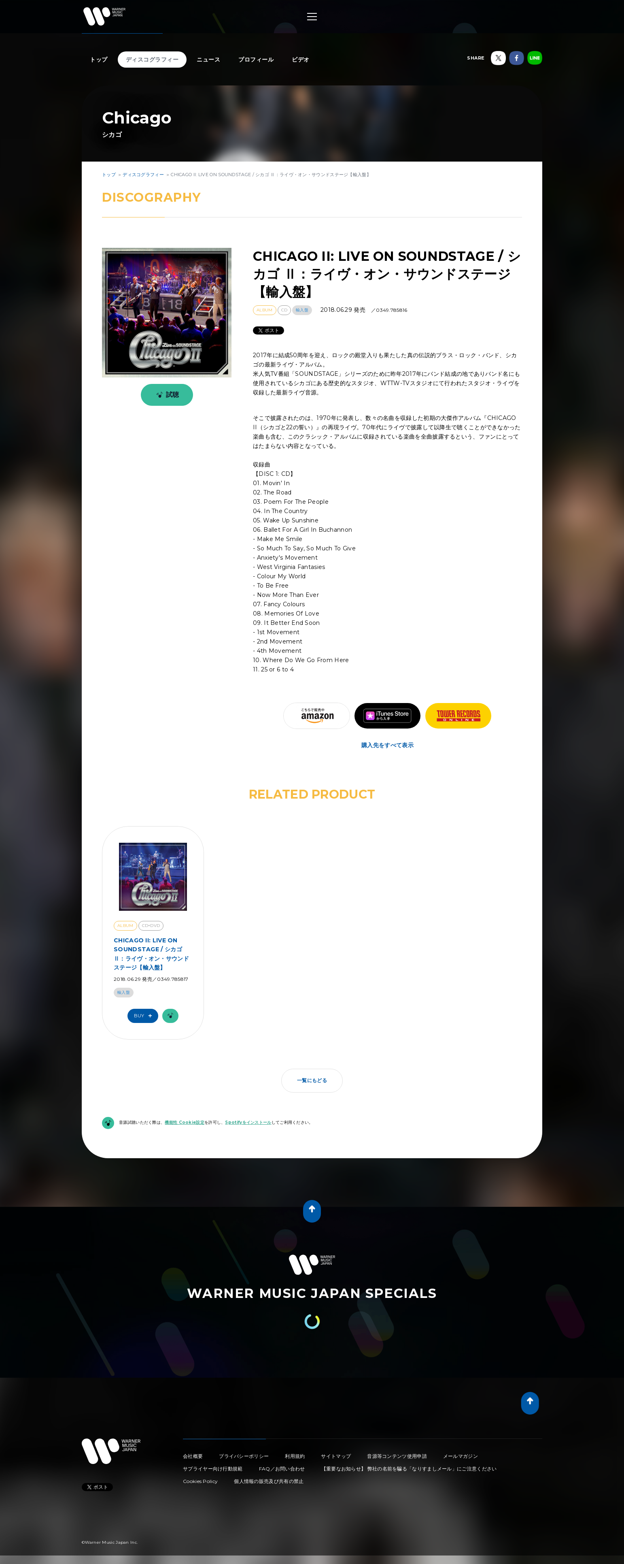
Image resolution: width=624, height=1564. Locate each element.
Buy (145, 1016)
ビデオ (301, 59)
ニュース (208, 59)
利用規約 (295, 1456)
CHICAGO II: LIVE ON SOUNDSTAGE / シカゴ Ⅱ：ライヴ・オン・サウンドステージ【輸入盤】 (151, 954)
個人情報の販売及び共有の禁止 (269, 1481)
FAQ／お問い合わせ (282, 1469)
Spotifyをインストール (248, 1122)
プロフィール (256, 59)
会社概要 (193, 1456)
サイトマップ (336, 1456)
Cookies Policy (200, 1481)
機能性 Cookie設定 (184, 1122)
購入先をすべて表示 (387, 745)
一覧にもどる (312, 1080)
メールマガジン (460, 1456)
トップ (99, 59)
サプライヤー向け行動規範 (213, 1469)
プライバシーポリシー (244, 1456)
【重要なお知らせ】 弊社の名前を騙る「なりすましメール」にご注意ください (409, 1469)
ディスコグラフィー (152, 59)
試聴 (166, 394)
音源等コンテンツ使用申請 (397, 1456)
